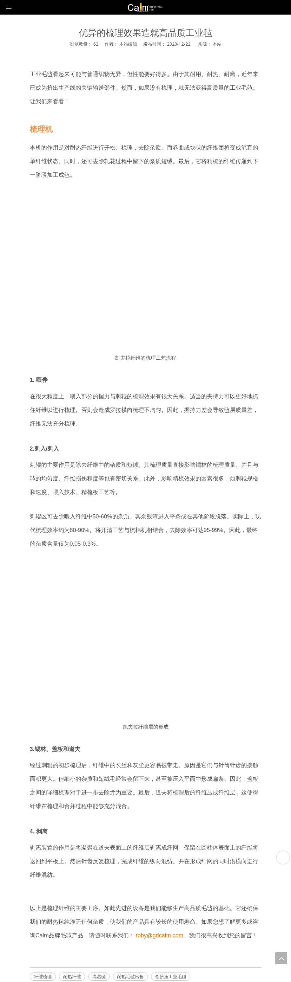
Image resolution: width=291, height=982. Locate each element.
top (281, 958)
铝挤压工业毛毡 (170, 976)
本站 (217, 44)
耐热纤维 (72, 976)
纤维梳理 (43, 976)
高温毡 (99, 976)
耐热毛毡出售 (130, 976)
